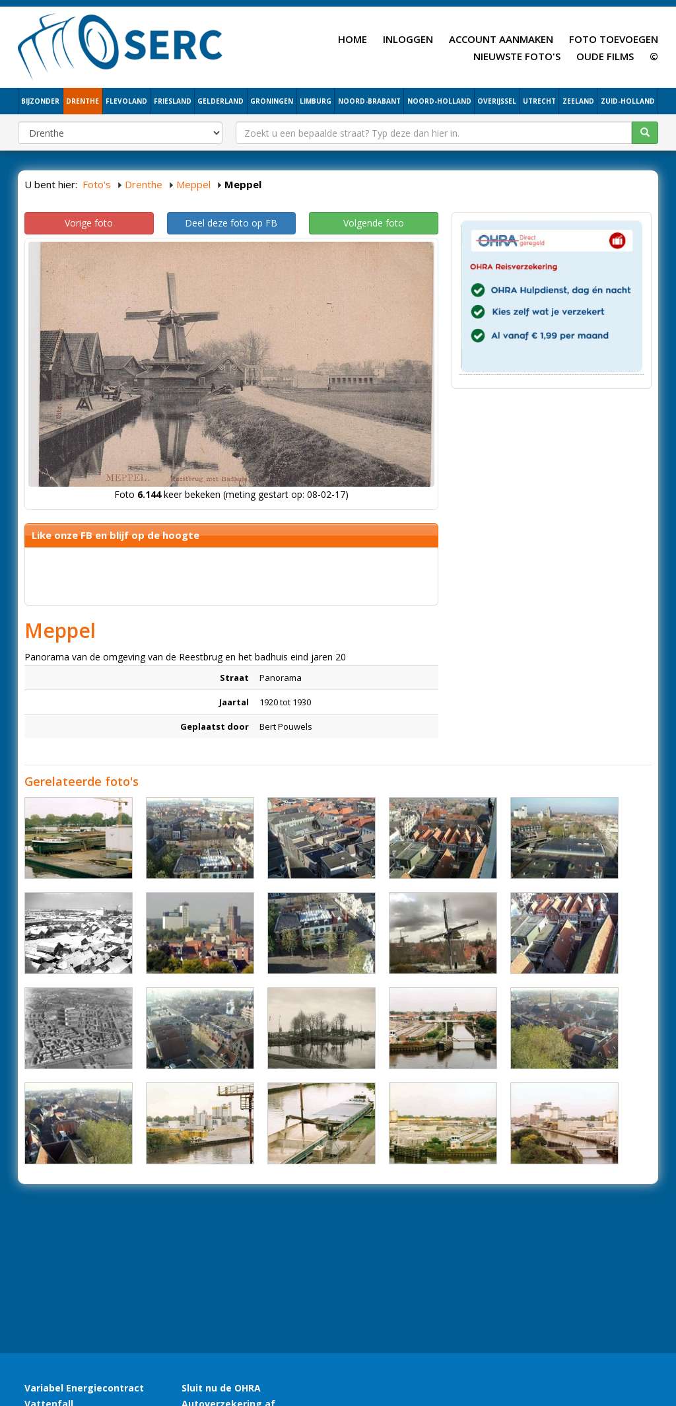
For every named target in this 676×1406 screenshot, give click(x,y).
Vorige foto (89, 223)
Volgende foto (373, 223)
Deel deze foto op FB (231, 223)
